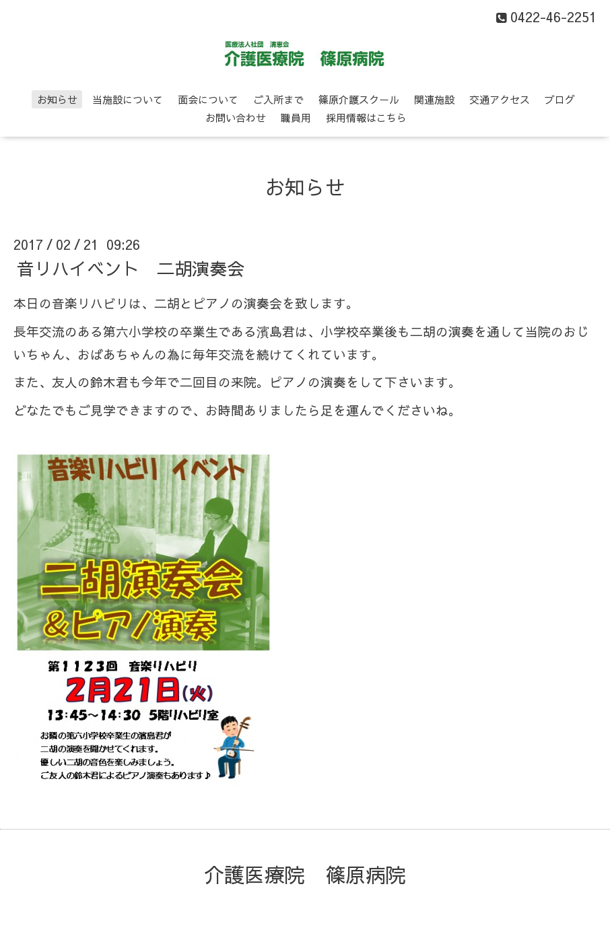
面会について (208, 99)
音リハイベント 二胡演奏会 (130, 268)
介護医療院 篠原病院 (305, 874)
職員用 (296, 117)
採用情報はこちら (366, 117)
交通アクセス (499, 99)
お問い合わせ (235, 117)
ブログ (560, 99)
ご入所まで (278, 99)
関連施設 (434, 99)
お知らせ (57, 99)
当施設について (127, 99)
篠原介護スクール (358, 99)
